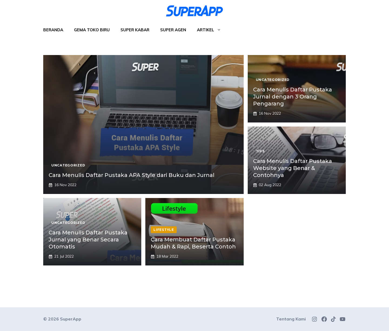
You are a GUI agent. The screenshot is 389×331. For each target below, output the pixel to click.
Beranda (53, 29)
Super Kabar (134, 29)
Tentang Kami (291, 319)
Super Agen (173, 29)
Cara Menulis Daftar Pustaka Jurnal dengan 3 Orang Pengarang (292, 96)
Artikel (211, 30)
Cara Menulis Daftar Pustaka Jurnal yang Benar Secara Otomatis (88, 239)
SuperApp (70, 319)
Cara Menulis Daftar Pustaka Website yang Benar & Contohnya (292, 168)
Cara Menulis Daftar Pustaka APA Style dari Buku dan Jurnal (131, 175)
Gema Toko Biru (92, 29)
